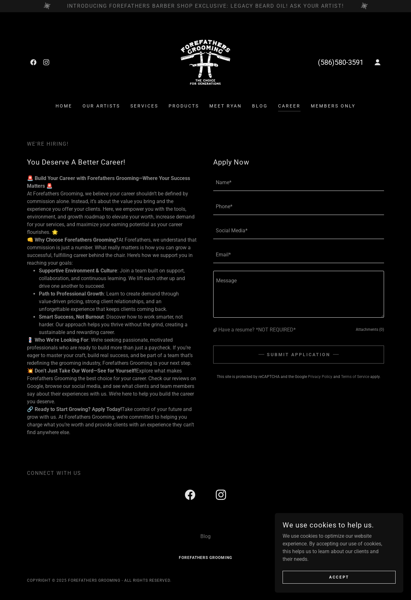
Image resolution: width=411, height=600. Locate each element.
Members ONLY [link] (333, 105)
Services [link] (144, 105)
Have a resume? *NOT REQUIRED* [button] (257, 330)
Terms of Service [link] (355, 376)
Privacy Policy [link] (320, 376)
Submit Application (298, 354)
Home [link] (64, 105)
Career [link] (289, 105)
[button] (377, 62)
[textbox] (298, 183)
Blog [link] (260, 105)
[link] (33, 62)
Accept (339, 577)
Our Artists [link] (101, 105)
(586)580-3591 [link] (340, 62)
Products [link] (184, 105)
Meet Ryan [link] (225, 105)
